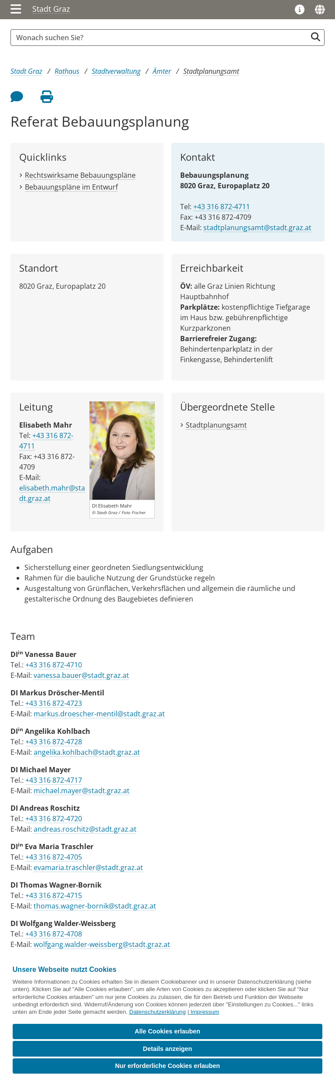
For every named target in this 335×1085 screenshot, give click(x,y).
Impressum (205, 1012)
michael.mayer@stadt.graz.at (82, 790)
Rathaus (67, 71)
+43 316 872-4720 (53, 818)
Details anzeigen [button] (167, 1048)
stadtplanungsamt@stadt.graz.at (257, 227)
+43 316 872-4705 (53, 857)
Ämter (162, 71)
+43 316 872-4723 (53, 703)
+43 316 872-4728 (53, 741)
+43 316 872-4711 (221, 206)
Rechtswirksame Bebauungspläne (80, 175)
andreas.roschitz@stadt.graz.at (85, 829)
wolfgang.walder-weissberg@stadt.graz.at (102, 944)
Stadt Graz (51, 8)
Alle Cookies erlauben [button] (167, 1031)
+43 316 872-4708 (53, 934)
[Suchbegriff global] (161, 37)
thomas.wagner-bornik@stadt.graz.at (95, 906)
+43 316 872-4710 (53, 665)
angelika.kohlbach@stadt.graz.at (87, 752)
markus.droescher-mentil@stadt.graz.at (99, 714)
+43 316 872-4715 (53, 895)
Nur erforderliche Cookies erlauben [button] (167, 1065)
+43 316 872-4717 (53, 780)
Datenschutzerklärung (157, 1012)
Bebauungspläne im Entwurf (71, 187)
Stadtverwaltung (116, 71)
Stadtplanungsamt (211, 71)
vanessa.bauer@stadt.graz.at (81, 675)
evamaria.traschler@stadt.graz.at (88, 867)
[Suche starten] (315, 36)
